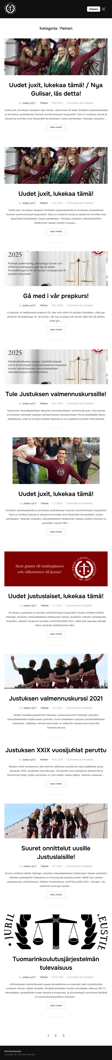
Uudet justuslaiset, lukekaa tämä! (56, 596)
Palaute (93, 9)
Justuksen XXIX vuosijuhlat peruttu (55, 750)
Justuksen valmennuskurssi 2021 (56, 698)
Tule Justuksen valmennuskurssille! (56, 394)
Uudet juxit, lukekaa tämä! (55, 194)
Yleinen (44, 102)
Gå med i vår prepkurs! (56, 296)
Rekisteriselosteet (12, 1051)
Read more (58, 127)
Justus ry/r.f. (29, 102)
